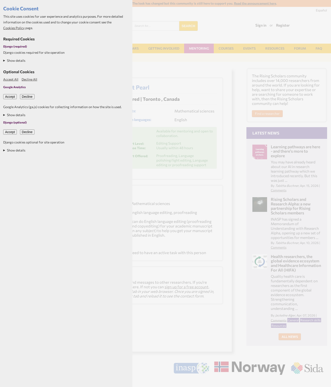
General (293, 320)
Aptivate (319, 381)
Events (249, 48)
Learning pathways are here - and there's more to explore (295, 151)
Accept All (10, 79)
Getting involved (163, 48)
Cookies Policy (14, 28)
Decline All (29, 79)
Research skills (310, 320)
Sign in (260, 25)
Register (283, 25)
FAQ (319, 48)
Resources (274, 48)
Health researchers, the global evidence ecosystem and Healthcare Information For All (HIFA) (296, 263)
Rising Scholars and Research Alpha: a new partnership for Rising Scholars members (291, 206)
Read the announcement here (255, 3)
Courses (226, 48)
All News (290, 337)
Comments (278, 190)
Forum (300, 48)
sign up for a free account (186, 286)
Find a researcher (267, 113)
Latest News (265, 133)
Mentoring (199, 48)
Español (321, 10)
